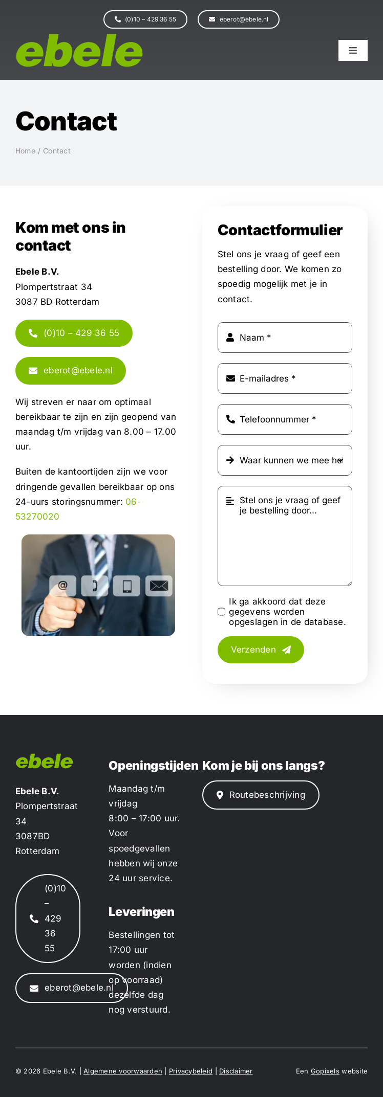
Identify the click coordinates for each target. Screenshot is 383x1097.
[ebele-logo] (79, 37)
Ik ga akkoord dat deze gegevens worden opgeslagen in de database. (287, 611)
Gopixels (325, 1071)
